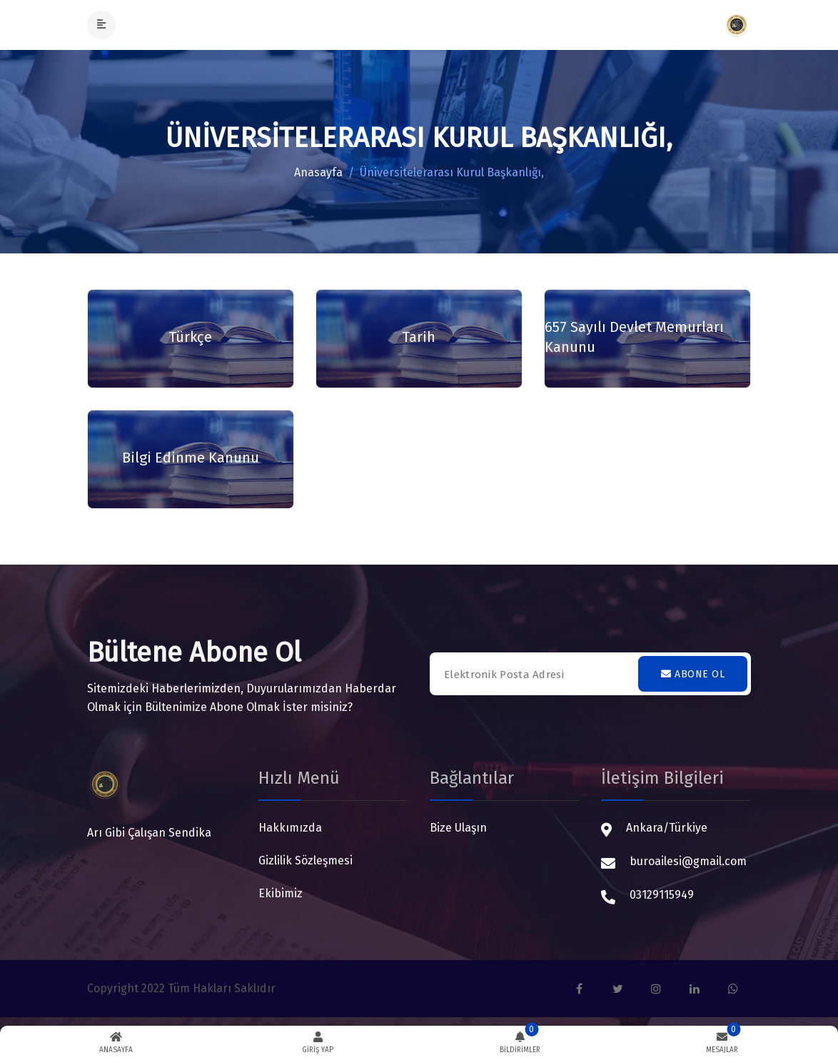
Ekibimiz (280, 893)
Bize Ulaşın (458, 827)
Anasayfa (318, 172)
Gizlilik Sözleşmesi (305, 860)
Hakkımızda (290, 827)
